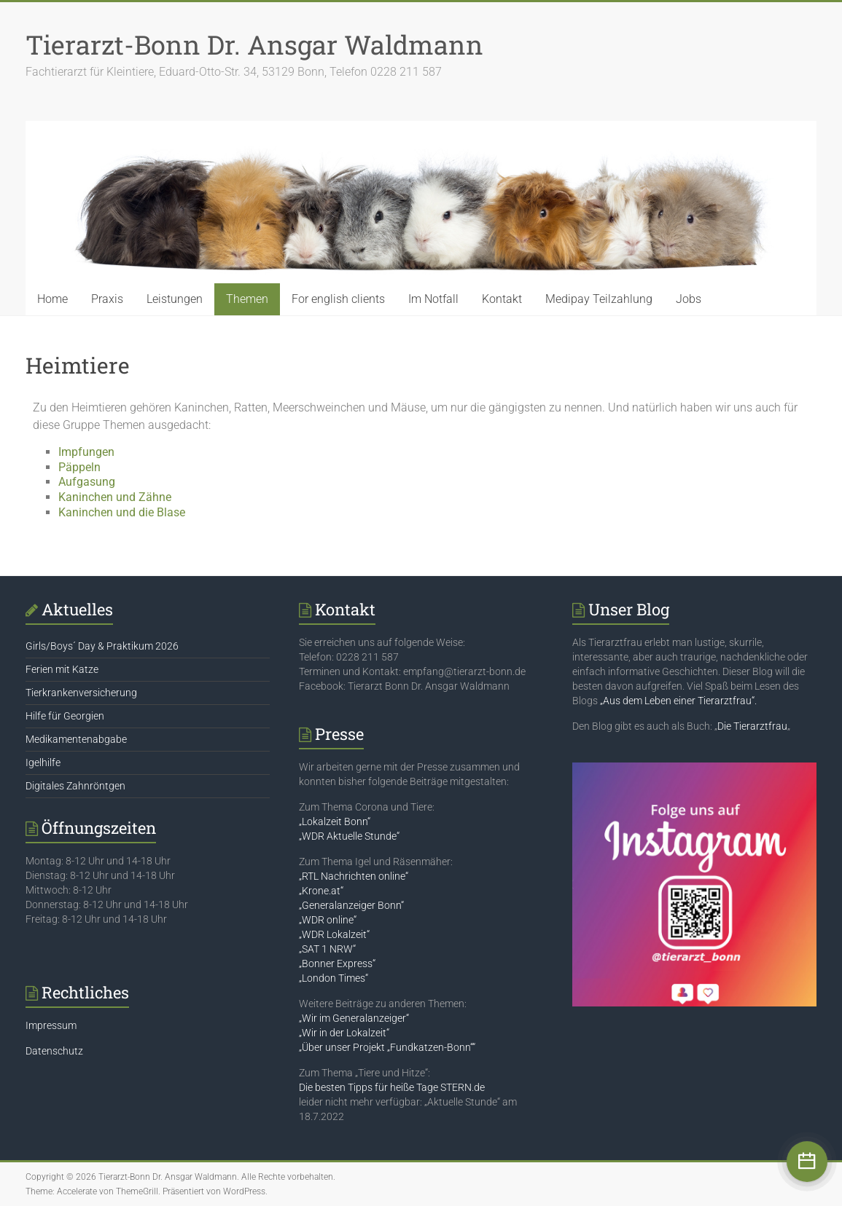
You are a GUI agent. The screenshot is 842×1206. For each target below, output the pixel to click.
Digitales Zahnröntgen (75, 786)
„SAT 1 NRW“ (327, 949)
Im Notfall (433, 299)
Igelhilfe (43, 762)
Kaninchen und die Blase (121, 512)
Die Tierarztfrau (752, 726)
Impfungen (86, 452)
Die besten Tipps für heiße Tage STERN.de (392, 1087)
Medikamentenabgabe (76, 739)
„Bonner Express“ (337, 963)
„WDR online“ (327, 920)
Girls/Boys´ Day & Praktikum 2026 (102, 646)
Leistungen (175, 299)
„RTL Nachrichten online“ (353, 876)
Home (52, 299)
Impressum (51, 1025)
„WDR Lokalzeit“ (334, 934)
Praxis (107, 299)
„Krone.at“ (321, 890)
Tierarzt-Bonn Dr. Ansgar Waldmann (254, 44)
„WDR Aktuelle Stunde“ (349, 836)
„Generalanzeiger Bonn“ (351, 905)
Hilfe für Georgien (65, 716)
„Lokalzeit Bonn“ (334, 821)
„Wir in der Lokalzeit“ (344, 1032)
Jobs (688, 299)
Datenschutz (54, 1051)
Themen (247, 299)
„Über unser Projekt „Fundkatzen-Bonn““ (387, 1047)
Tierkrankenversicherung (81, 692)
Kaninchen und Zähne (114, 497)
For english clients (338, 299)
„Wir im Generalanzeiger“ (354, 1018)
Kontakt (502, 299)
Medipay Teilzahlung (598, 299)
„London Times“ (333, 978)
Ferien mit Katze (62, 669)
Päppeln (79, 467)
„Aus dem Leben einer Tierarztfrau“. (678, 700)
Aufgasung (86, 482)
